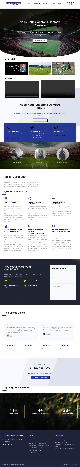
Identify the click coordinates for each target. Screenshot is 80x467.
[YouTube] (8, 444)
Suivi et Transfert (59, 439)
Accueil (29, 3)
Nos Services (37, 3)
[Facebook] (3, 444)
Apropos (52, 3)
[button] (40, 40)
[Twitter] (5, 444)
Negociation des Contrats (61, 440)
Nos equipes (45, 3)
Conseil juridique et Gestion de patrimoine (64, 448)
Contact (59, 3)
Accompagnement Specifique (61, 442)
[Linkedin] (11, 444)
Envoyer (56, 295)
